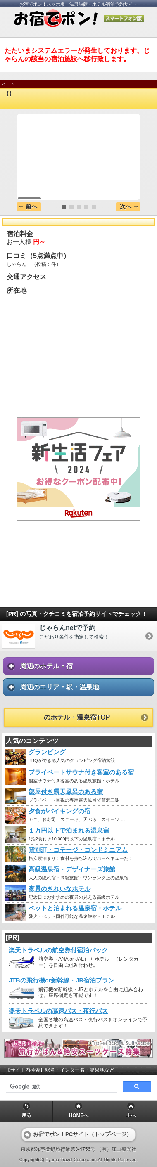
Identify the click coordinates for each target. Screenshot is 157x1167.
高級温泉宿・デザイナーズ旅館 (72, 869)
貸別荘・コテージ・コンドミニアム (78, 850)
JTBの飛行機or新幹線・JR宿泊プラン (61, 980)
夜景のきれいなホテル (59, 888)
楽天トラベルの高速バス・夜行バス (58, 1011)
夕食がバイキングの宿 (59, 811)
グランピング (47, 752)
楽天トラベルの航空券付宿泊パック (58, 950)
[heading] (78, 103)
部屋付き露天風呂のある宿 (66, 791)
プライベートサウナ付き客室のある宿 (81, 772)
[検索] (60, 1087)
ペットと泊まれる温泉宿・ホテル (75, 908)
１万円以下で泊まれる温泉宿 (69, 830)
